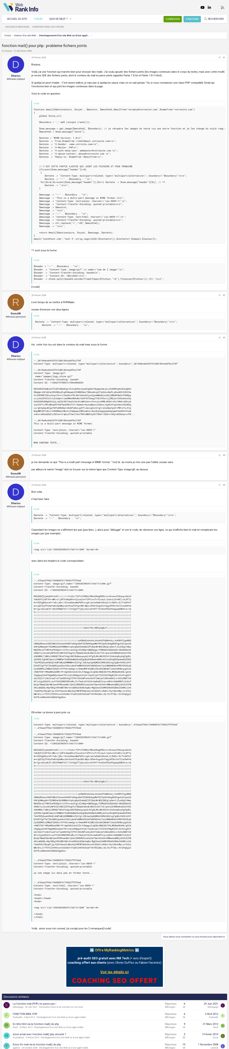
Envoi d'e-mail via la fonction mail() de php (39, 1044)
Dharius (10, 51)
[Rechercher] (212, 19)
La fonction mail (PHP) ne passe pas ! (36, 1003)
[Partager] (218, 58)
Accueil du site (19, 18)
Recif (17, 1027)
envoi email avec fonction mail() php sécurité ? (41, 1034)
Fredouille (19, 1017)
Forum (40, 18)
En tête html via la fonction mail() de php (38, 1024)
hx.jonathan (20, 1037)
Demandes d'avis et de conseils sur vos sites (63, 1007)
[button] (72, 19)
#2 (222, 295)
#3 (222, 337)
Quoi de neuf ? (60, 18)
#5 (222, 485)
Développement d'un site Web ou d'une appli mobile (63, 1017)
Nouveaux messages (19, 26)
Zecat (214, 1037)
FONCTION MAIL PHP (27, 1014)
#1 (222, 57)
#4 (222, 455)
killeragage (20, 1007)
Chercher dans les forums (50, 26)
